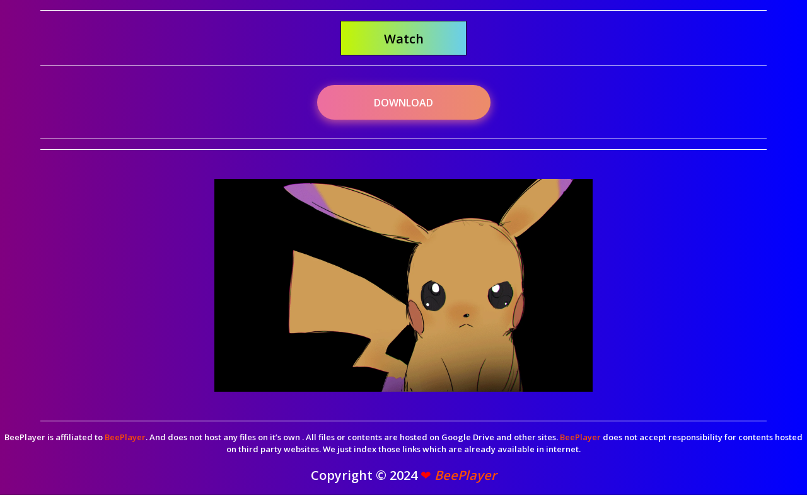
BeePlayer (125, 437)
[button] (403, 38)
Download (403, 103)
